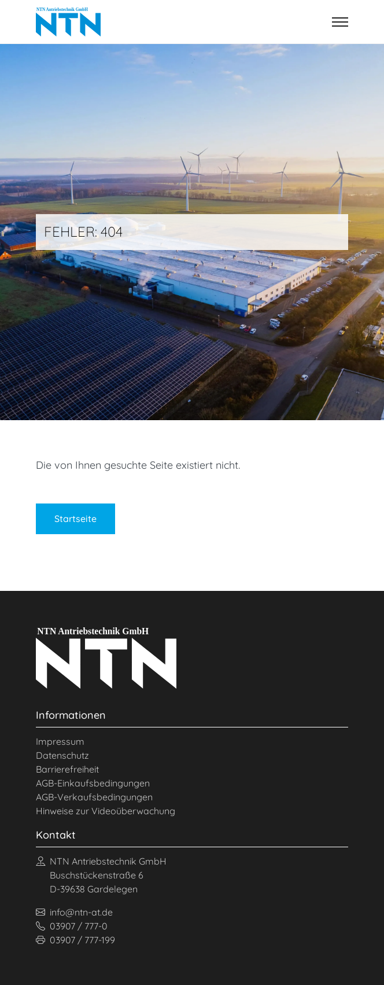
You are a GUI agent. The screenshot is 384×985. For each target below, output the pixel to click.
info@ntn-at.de (74, 912)
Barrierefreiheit (67, 769)
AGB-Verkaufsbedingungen (94, 797)
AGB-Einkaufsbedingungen (93, 783)
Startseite (75, 518)
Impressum (60, 741)
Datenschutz (62, 755)
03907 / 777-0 (72, 926)
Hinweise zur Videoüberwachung (105, 811)
